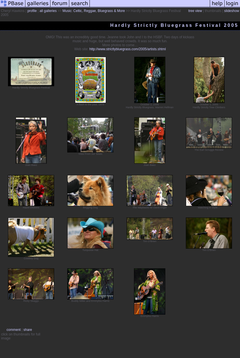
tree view (195, 11)
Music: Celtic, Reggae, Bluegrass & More (93, 11)
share (27, 330)
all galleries (48, 11)
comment (14, 330)
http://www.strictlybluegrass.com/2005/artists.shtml (128, 49)
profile (32, 11)
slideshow (231, 11)
